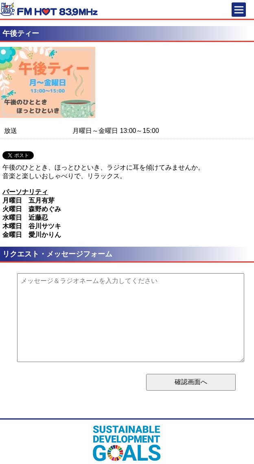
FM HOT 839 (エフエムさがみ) (49, 10)
